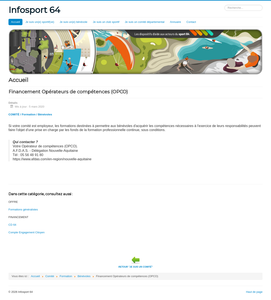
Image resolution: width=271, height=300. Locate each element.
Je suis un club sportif (106, 22)
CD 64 (12, 224)
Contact (191, 22)
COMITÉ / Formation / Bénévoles (30, 114)
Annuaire (175, 22)
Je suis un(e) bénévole (73, 22)
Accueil (15, 22)
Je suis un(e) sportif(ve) (39, 22)
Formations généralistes (23, 209)
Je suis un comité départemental (145, 22)
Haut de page (254, 291)
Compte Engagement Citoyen (26, 232)
